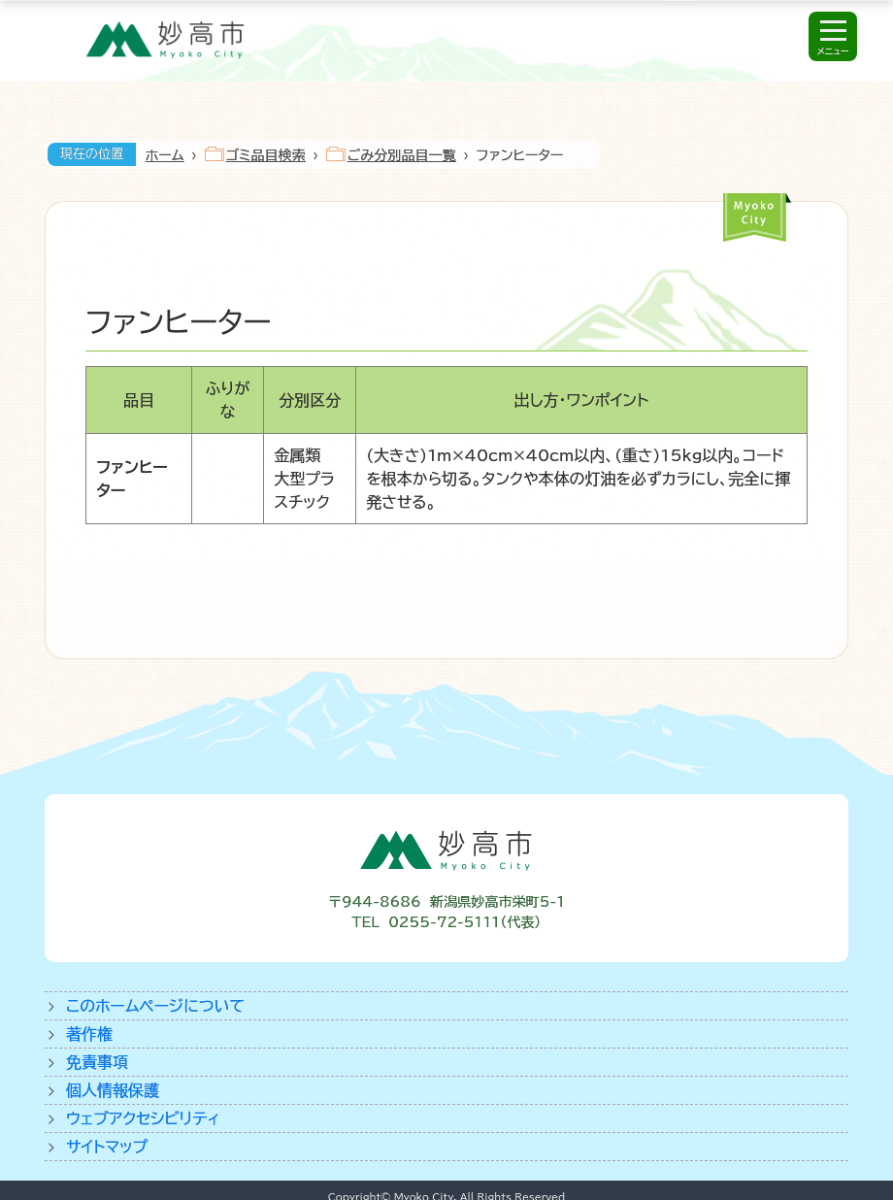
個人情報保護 (112, 1090)
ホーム (165, 155)
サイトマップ (107, 1146)
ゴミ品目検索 (266, 155)
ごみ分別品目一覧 (401, 155)
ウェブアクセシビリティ (143, 1118)
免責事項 (97, 1062)
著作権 (89, 1034)
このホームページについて (155, 1006)
